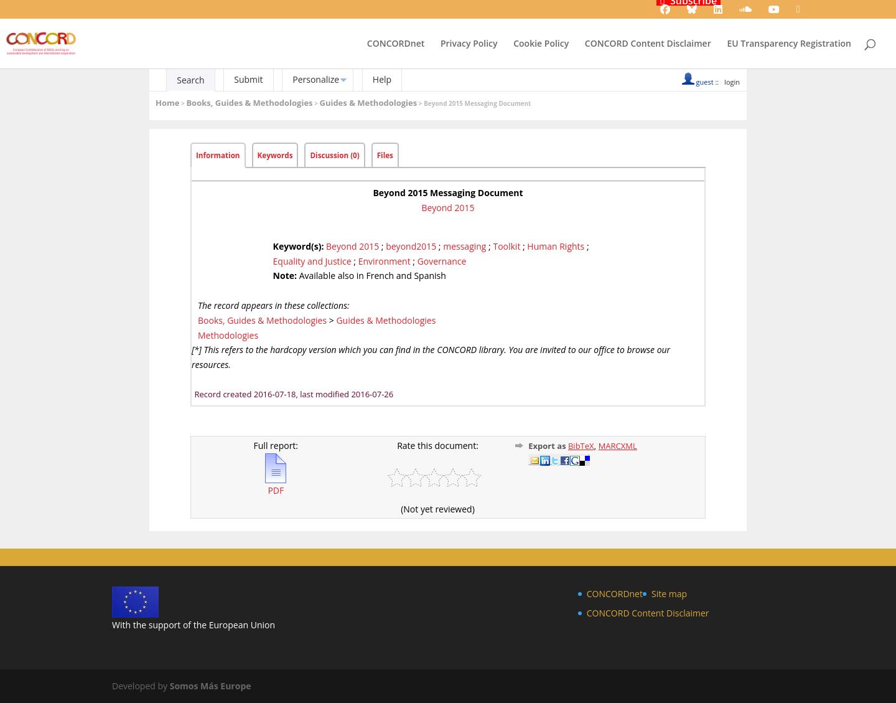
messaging (464, 246)
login (732, 82)
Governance (442, 261)
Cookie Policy (541, 44)
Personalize (315, 79)
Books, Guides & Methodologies (249, 102)
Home (167, 102)
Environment (384, 261)
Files (385, 155)
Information (218, 155)
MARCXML (618, 445)
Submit (248, 79)
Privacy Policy (469, 44)
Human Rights (555, 246)
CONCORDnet (395, 44)
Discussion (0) (334, 155)
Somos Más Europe (210, 686)
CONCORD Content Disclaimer (648, 44)
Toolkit (506, 246)
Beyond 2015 (447, 208)
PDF (275, 485)
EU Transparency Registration (789, 44)
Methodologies (228, 335)
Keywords (275, 155)
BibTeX (581, 445)
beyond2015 (411, 246)
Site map (669, 594)
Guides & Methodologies (368, 102)
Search (190, 80)
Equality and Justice (312, 261)
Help (382, 79)
